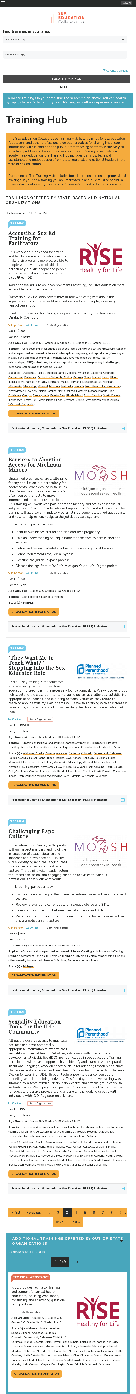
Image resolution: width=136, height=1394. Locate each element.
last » (76, 1213)
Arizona (72, 364)
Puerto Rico (57, 386)
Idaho (105, 368)
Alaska (39, 364)
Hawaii (96, 368)
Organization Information (33, 404)
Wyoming (28, 395)
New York (31, 382)
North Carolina (47, 382)
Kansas (30, 373)
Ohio (111, 382)
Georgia (78, 368)
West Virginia (110, 391)
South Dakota (111, 386)
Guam (87, 368)
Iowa (21, 373)
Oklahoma (14, 386)
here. (13, 702)
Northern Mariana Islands (91, 382)
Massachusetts (91, 373)
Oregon (27, 386)
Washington (93, 391)
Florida (67, 368)
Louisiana (54, 373)
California (96, 364)
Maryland (75, 373)
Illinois (114, 368)
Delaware (30, 368)
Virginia (80, 391)
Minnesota (15, 377)
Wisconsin (14, 395)
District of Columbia (50, 368)
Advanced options (117, 61)
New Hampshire (95, 377)
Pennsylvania (41, 386)
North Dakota (66, 382)
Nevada (79, 377)
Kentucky (41, 373)
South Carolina (93, 386)
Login (126, 3)
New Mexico (16, 382)
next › (60, 1213)
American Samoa (55, 364)
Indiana (12, 373)
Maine (64, 373)
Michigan (108, 373)
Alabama (28, 364)
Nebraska (67, 377)
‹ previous (34, 1203)
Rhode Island (74, 386)
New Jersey (113, 377)
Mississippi (29, 377)
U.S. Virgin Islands (44, 391)
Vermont (69, 391)
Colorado (108, 364)
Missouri (43, 377)
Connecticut (15, 368)
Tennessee (15, 391)
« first (16, 1203)
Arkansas (83, 364)
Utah (59, 391)
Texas (28, 391)
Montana (54, 377)
